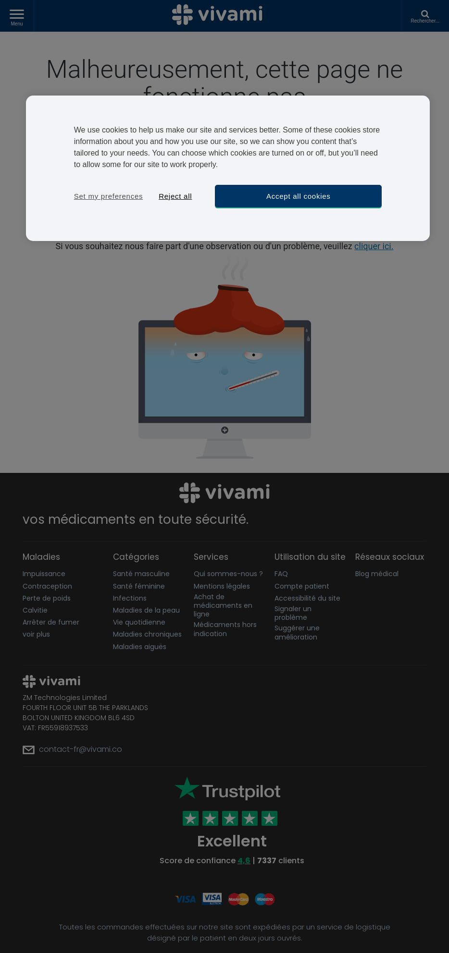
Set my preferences (108, 196)
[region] (228, 168)
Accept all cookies (298, 196)
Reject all (175, 196)
